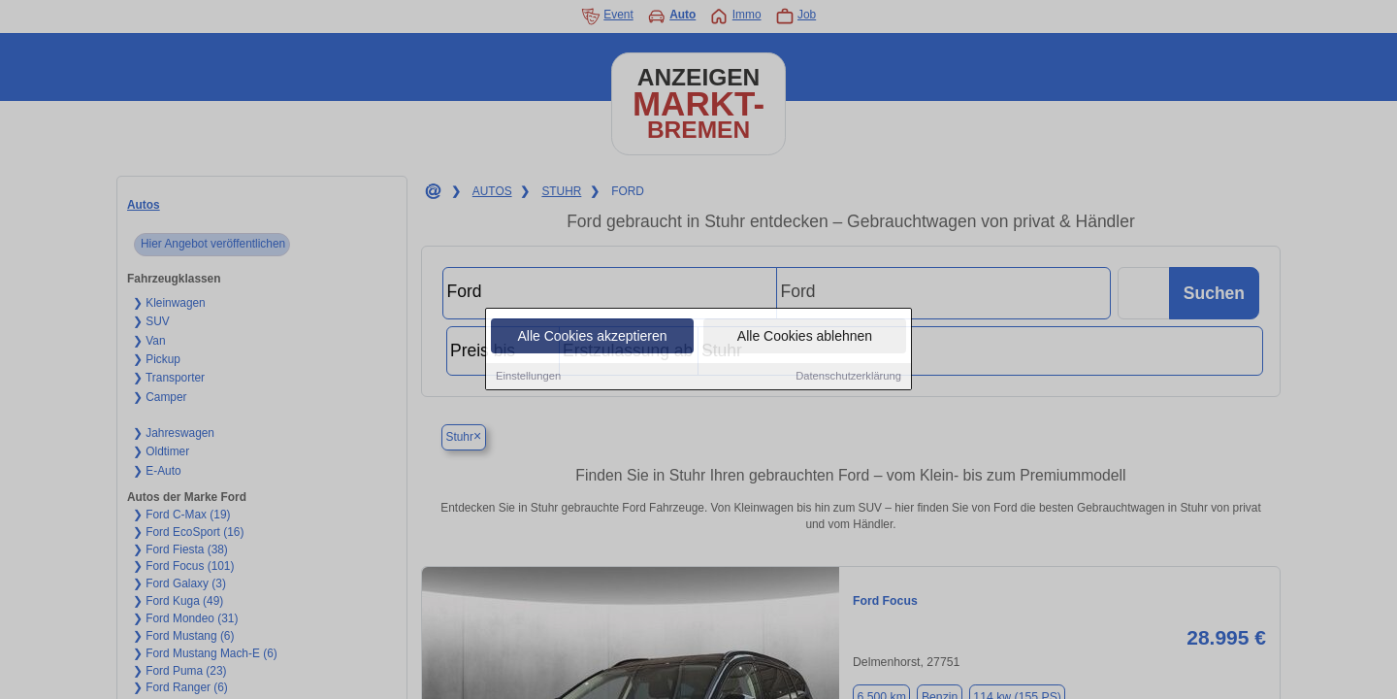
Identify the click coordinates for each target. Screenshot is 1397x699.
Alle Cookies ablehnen (804, 337)
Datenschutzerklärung (848, 377)
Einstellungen (528, 377)
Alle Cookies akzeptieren (591, 337)
